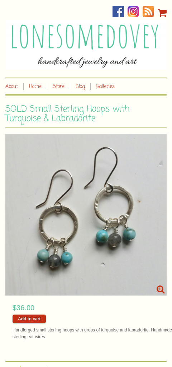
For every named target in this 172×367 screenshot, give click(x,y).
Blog (80, 86)
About (11, 86)
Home (35, 86)
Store (58, 86)
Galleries (105, 86)
